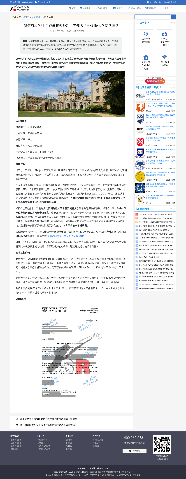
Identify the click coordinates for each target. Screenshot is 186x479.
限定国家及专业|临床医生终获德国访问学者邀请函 (50, 425)
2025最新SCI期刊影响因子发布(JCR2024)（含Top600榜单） (157, 218)
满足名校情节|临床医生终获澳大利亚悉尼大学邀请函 (51, 418)
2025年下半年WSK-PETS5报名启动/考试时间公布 (157, 284)
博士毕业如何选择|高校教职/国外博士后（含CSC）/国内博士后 (157, 253)
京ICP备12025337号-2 (91, 475)
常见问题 (69, 449)
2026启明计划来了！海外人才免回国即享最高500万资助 (157, 214)
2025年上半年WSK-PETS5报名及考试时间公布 (156, 265)
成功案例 (35, 17)
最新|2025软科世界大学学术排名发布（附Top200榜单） (157, 245)
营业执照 (136, 475)
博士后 (117, 8)
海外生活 (69, 446)
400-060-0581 (134, 438)
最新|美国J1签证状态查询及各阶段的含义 (154, 230)
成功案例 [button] (101, 8)
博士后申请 (42, 440)
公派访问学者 (16, 446)
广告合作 (96, 443)
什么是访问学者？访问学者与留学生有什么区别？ (157, 234)
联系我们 (96, 446)
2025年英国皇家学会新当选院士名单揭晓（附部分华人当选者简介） (157, 269)
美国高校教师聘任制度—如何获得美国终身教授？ (157, 288)
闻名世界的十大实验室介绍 (149, 257)
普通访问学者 (16, 440)
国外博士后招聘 (44, 446)
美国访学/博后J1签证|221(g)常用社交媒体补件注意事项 (157, 249)
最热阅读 (144, 209)
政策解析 (69, 440)
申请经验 (69, 443)
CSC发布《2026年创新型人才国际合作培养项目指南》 (157, 238)
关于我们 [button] (167, 8)
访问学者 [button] (85, 8)
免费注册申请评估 (155, 81)
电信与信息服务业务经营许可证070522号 (63, 475)
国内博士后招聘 (44, 449)
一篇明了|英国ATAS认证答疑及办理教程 (153, 281)
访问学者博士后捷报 (150, 87)
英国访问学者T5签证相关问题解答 (65, 236)
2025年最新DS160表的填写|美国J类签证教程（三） (157, 222)
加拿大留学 (134, 8)
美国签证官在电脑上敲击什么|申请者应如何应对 (156, 273)
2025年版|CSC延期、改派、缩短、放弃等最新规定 (157, 277)
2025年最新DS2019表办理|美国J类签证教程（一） (157, 242)
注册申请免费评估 (169, 2)
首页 (72, 9)
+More (172, 23)
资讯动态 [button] (150, 8)
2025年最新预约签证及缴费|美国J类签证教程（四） (157, 226)
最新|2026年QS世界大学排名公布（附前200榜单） (157, 261)
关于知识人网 (98, 440)
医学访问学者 (16, 443)
